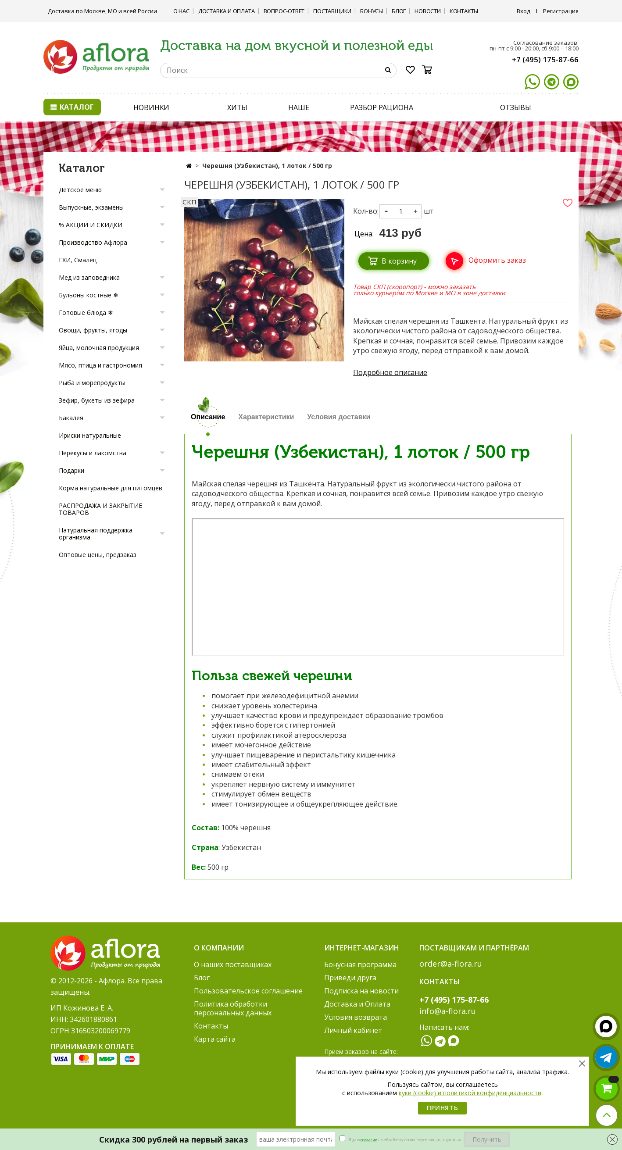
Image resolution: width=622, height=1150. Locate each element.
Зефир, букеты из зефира (97, 400)
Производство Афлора (93, 242)
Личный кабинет (353, 1030)
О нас (181, 11)
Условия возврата (355, 1017)
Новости (428, 11)
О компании (219, 948)
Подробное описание (390, 372)
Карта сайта (215, 1039)
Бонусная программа (360, 964)
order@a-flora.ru (450, 963)
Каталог (72, 107)
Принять (442, 1108)
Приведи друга (350, 977)
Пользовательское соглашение (248, 990)
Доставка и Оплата (226, 11)
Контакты (464, 11)
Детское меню (80, 190)
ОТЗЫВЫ (515, 107)
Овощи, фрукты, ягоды (93, 330)
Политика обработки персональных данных (233, 1008)
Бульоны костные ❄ (88, 295)
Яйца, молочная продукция (99, 347)
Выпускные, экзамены (91, 207)
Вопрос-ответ (284, 11)
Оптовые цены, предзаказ (97, 554)
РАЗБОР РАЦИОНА (381, 107)
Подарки (71, 470)
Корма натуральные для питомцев (110, 488)
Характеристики (266, 417)
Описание (208, 417)
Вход (523, 11)
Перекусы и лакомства (92, 453)
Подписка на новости (361, 990)
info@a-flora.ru (447, 1011)
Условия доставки (338, 417)
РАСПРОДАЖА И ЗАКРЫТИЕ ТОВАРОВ (100, 509)
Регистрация (561, 11)
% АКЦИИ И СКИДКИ (90, 225)
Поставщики (332, 11)
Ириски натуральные (90, 435)
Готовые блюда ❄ (86, 312)
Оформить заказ (497, 260)
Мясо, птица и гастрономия (100, 365)
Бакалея (71, 418)
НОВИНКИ (151, 107)
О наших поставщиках (233, 964)
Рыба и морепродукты (92, 383)
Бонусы (371, 11)
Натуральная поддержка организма (95, 533)
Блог (399, 11)
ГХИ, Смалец (78, 260)
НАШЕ (298, 107)
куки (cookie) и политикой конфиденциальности (470, 1093)
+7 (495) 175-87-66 (545, 59)
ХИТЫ (237, 107)
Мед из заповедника (89, 277)
